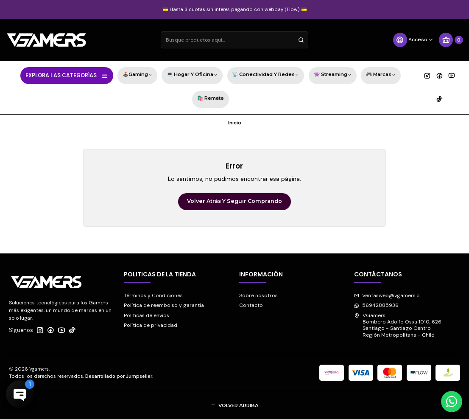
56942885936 (376, 305)
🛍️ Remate (210, 98)
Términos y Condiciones (153, 295)
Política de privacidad (150, 325)
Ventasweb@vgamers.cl (387, 295)
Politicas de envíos (146, 315)
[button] (234, 405)
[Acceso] (413, 40)
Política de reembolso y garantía (164, 305)
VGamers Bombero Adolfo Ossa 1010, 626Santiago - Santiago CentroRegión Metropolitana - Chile (397, 325)
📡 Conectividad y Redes (265, 75)
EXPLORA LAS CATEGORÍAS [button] (66, 75)
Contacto (251, 305)
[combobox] (234, 39)
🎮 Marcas (381, 75)
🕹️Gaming (137, 75)
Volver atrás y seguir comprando (234, 201)
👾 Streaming (333, 75)
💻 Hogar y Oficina (192, 75)
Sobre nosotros (258, 295)
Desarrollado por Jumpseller (118, 376)
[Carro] (450, 40)
